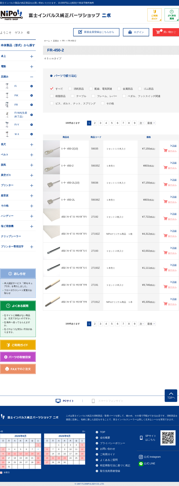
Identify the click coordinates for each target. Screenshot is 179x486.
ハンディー (7, 215)
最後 (149, 123)
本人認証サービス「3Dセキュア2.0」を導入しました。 (18, 285)
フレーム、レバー (107, 96)
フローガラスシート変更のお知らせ (18, 292)
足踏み (56, 41)
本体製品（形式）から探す (18, 45)
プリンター (7, 185)
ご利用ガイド (107, 454)
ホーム (47, 41)
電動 (3, 66)
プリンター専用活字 (12, 246)
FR (63, 41)
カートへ (172, 151)
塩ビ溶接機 (7, 226)
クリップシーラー (11, 236)
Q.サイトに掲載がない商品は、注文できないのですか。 (18, 317)
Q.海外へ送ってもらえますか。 (17, 324)
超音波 (4, 195)
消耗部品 (79, 88)
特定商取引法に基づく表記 (115, 465)
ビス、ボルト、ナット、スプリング (75, 103)
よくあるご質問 (109, 459)
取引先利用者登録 (110, 471)
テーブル (81, 96)
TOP (102, 432)
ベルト (4, 154)
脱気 (3, 164)
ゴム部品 (149, 88)
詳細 (174, 145)
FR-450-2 (72, 41)
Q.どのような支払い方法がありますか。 (18, 330)
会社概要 (105, 437)
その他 (110, 103)
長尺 (3, 144)
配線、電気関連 (103, 88)
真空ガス (6, 175)
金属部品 (128, 88)
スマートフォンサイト (110, 400)
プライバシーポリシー (112, 443)
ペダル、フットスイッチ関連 (144, 96)
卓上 (3, 56)
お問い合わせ (107, 448)
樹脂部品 (60, 96)
